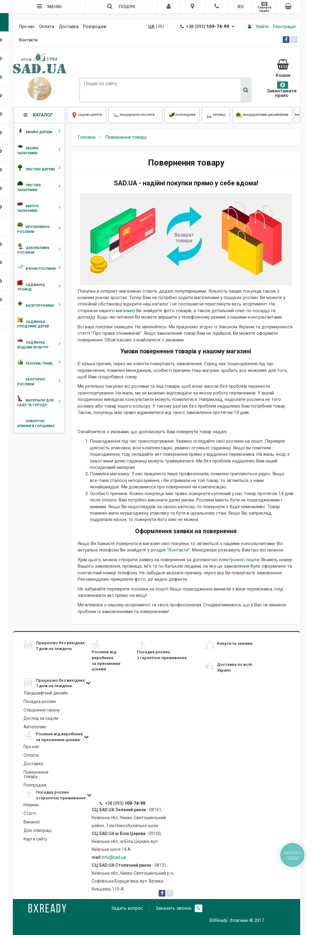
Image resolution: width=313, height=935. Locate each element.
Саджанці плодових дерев (33, 324)
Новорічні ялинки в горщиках (35, 423)
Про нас (27, 26)
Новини (31, 804)
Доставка (69, 26)
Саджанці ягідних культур (40, 345)
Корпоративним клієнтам (274, 114)
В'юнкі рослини (40, 267)
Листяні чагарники (40, 187)
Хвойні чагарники (40, 150)
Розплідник (159, 114)
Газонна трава (40, 362)
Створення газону (42, 710)
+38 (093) (207, 26)
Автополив (35, 726)
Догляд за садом (41, 718)
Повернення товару (36, 774)
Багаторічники (40, 304)
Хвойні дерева (40, 131)
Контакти (28, 39)
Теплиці (184, 114)
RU (241, 6)
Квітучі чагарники (40, 208)
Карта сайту (35, 839)
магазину (125, 310)
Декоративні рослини (40, 250)
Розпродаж (94, 26)
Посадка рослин (40, 701)
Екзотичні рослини (40, 381)
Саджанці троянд (40, 287)
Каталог (38, 115)
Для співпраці (38, 830)
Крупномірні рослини (40, 229)
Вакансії (32, 821)
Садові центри (82, 114)
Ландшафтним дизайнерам (223, 114)
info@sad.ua (114, 857)
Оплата (46, 26)
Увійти (262, 26)
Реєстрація (284, 26)
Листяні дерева (40, 168)
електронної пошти (239, 559)
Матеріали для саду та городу (40, 402)
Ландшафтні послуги (122, 114)
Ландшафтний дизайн (46, 693)
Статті (30, 813)
